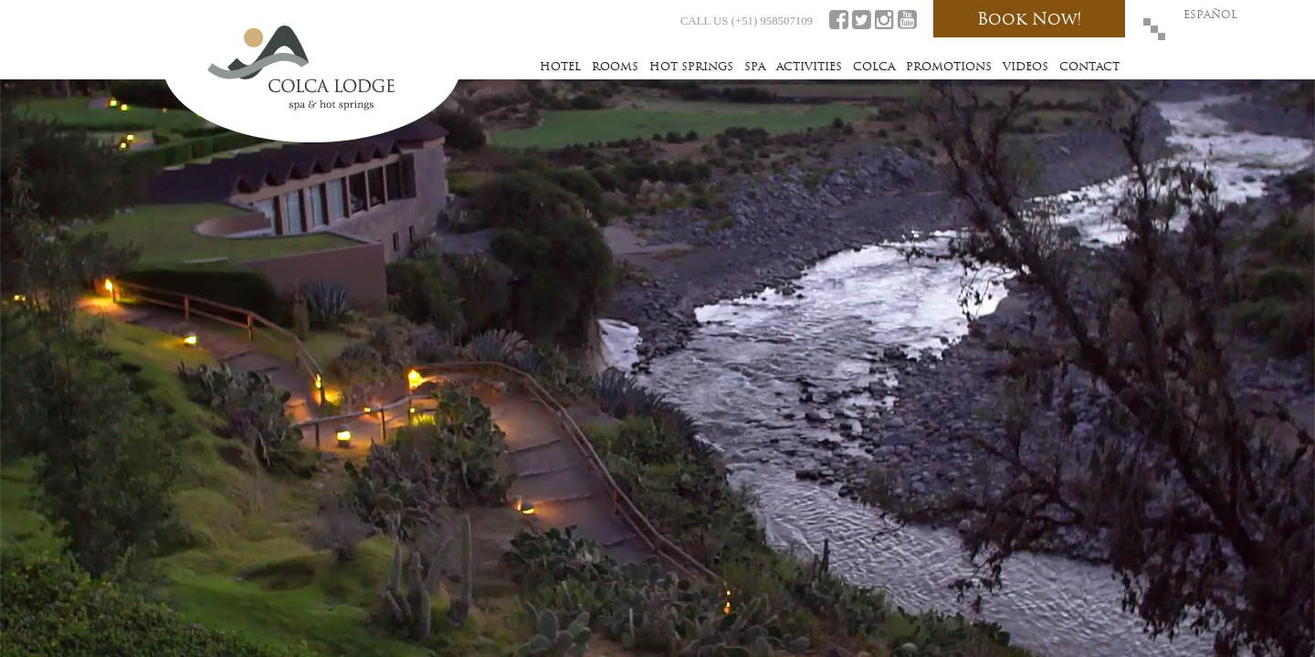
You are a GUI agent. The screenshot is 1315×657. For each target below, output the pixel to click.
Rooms (615, 66)
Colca (874, 66)
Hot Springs (691, 66)
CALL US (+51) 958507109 (746, 21)
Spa (754, 66)
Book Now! (1029, 18)
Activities (809, 66)
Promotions (949, 66)
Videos (1025, 66)
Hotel (560, 66)
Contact (1089, 66)
